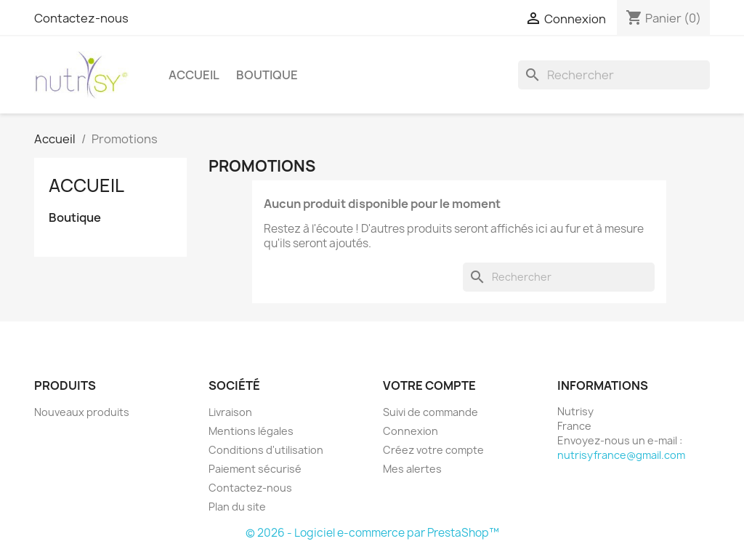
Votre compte (429, 385)
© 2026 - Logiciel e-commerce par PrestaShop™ (372, 532)
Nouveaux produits (81, 412)
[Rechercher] (614, 74)
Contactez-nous (81, 18)
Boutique (267, 75)
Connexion (410, 431)
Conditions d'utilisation (266, 450)
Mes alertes (412, 469)
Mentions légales (251, 431)
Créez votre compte (433, 450)
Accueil (194, 75)
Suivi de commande (430, 412)
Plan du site (237, 506)
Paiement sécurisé (255, 469)
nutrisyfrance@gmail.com (621, 455)
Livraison (230, 412)
